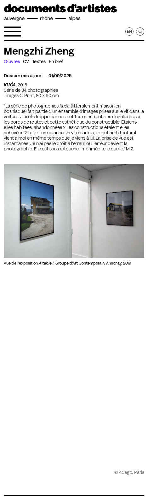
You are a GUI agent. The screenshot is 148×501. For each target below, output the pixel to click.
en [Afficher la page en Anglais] (129, 31)
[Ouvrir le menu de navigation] (12, 31)
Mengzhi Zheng (39, 51)
